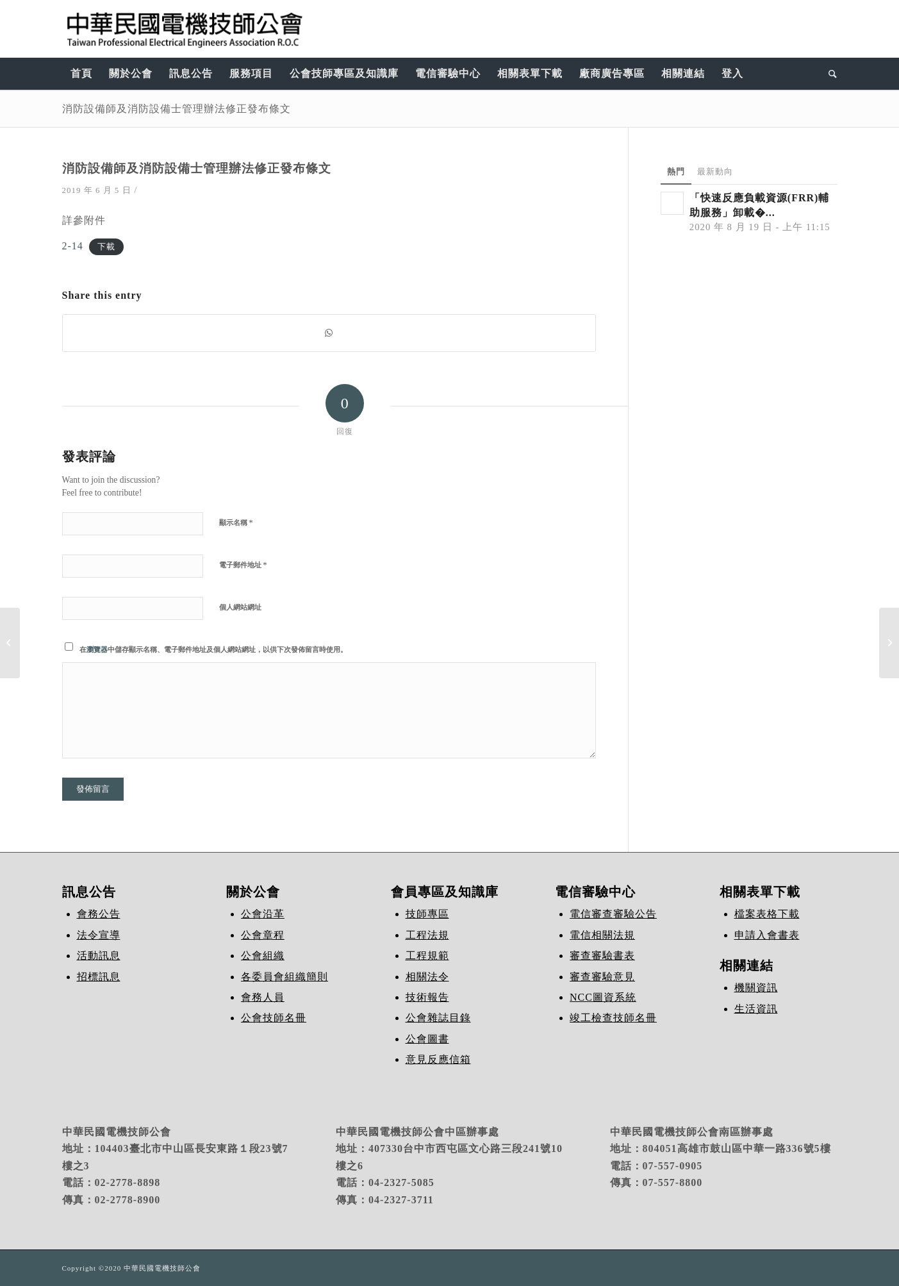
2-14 (72, 245)
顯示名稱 (236, 522)
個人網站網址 (240, 607)
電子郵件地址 (243, 564)
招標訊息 (98, 976)
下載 (106, 246)
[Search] (828, 74)
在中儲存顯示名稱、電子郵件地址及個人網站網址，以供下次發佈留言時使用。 (213, 649)
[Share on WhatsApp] (329, 333)
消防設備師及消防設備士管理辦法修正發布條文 (176, 108)
